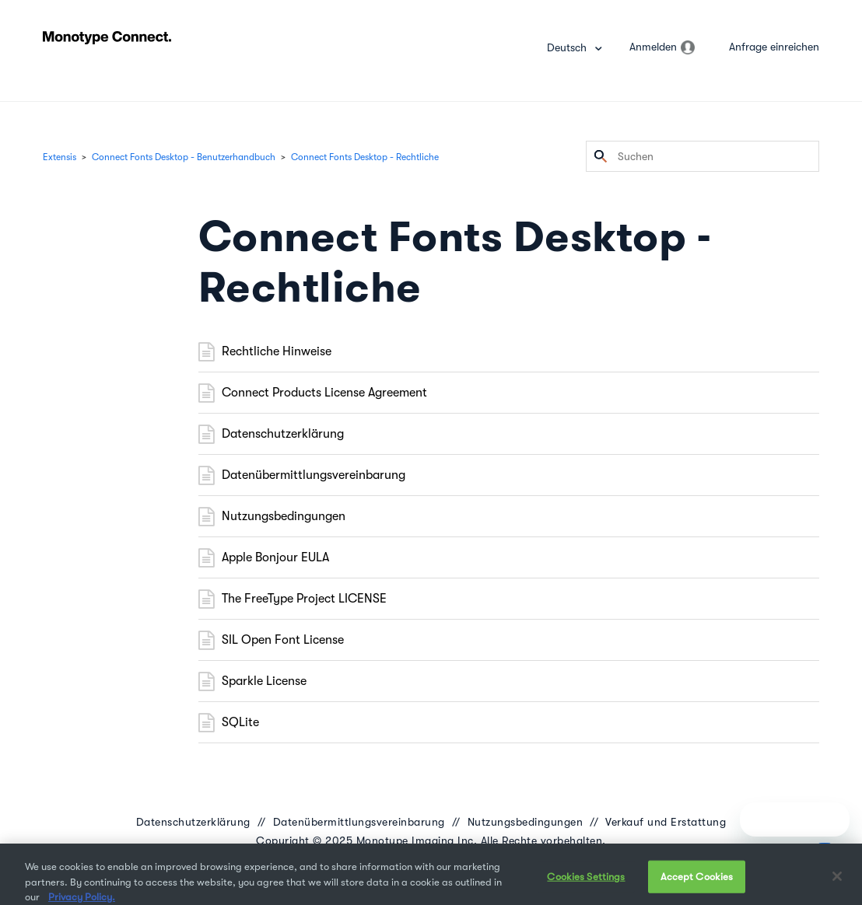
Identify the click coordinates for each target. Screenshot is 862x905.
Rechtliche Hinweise (276, 351)
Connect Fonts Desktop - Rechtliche (365, 157)
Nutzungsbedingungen (283, 516)
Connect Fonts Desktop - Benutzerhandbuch (183, 157)
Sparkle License (264, 681)
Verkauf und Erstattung (665, 822)
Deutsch (568, 47)
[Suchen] (702, 156)
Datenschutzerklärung (283, 434)
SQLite (240, 722)
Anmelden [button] (653, 46)
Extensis (59, 157)
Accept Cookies (697, 883)
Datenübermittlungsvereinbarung (313, 475)
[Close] (837, 883)
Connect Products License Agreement (324, 393)
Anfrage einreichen (774, 46)
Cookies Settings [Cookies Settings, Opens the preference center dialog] (586, 883)
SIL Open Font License (283, 640)
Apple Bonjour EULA (275, 557)
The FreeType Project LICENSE (304, 599)
